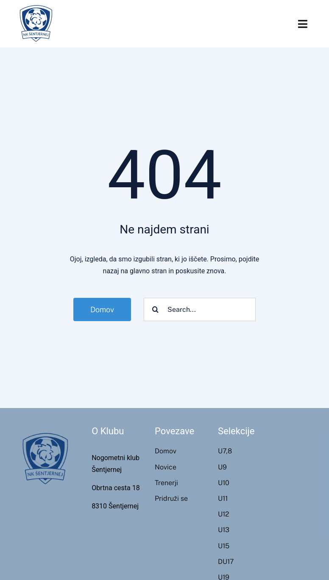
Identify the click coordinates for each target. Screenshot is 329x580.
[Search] (155, 309)
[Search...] (200, 309)
